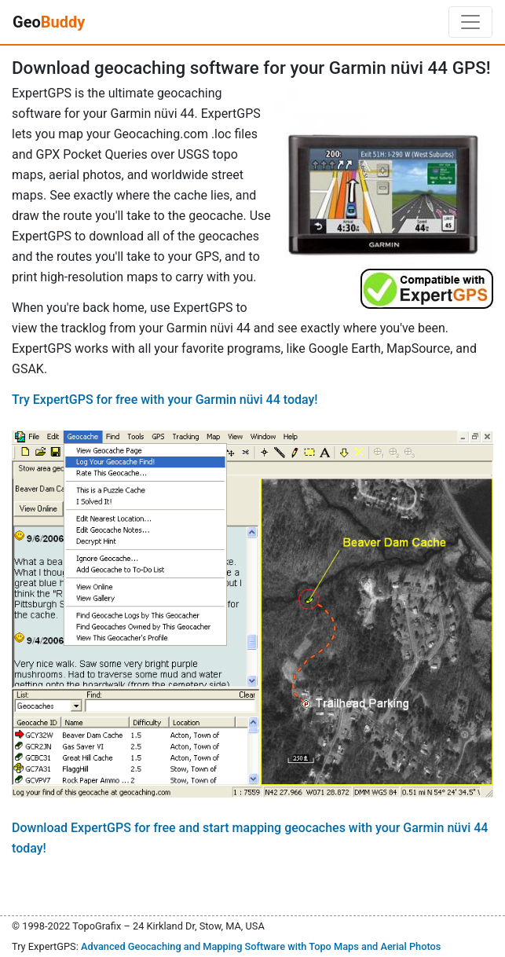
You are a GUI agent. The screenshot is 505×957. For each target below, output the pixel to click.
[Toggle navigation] (470, 22)
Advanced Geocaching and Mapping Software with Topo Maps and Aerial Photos (261, 946)
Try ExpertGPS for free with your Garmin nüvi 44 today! (165, 399)
